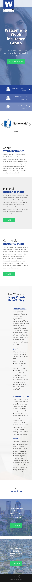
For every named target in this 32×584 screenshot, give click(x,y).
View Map (16, 525)
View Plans (9, 220)
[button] (15, 131)
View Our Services (16, 61)
